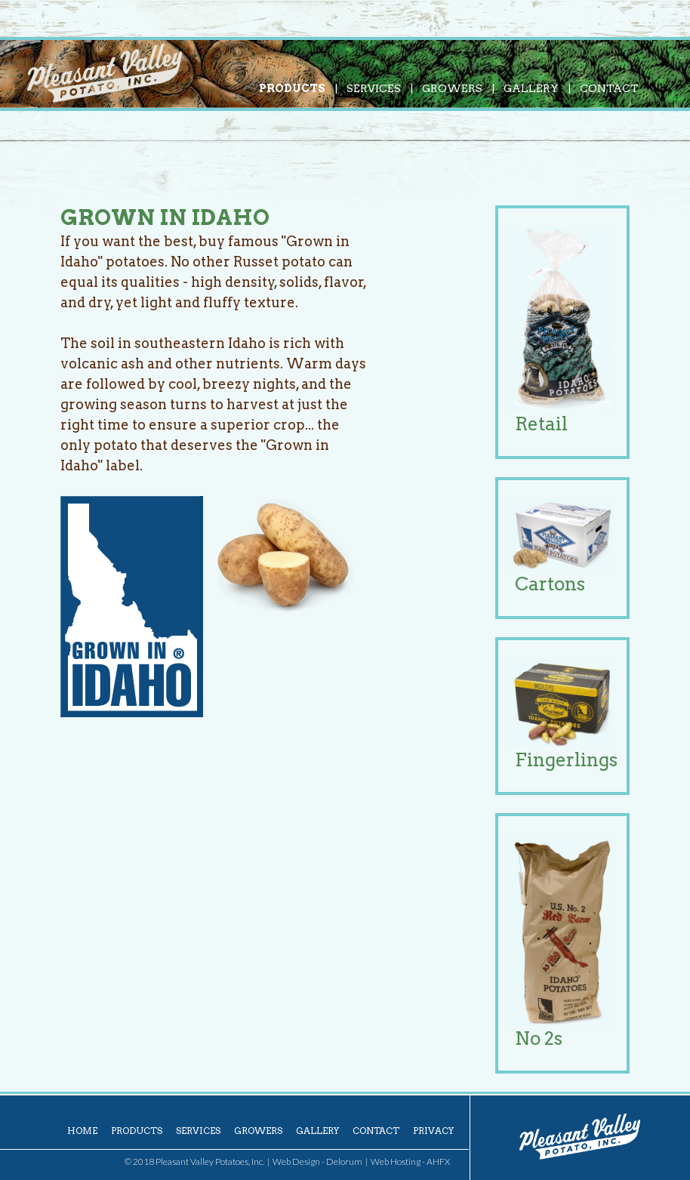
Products (292, 88)
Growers (452, 88)
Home (82, 1130)
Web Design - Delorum (317, 1161)
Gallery (531, 88)
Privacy (433, 1130)
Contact (609, 88)
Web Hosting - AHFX (410, 1161)
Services (374, 88)
